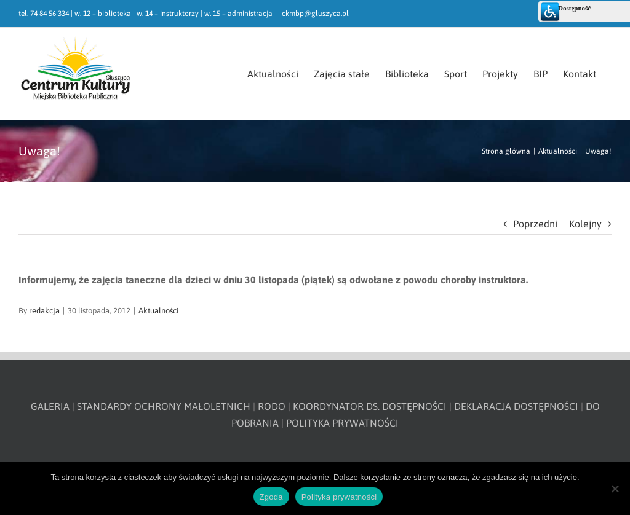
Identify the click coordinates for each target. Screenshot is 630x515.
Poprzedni (535, 223)
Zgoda (271, 496)
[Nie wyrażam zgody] (614, 488)
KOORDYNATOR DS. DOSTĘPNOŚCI (370, 406)
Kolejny (585, 223)
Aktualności (158, 310)
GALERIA (50, 406)
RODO (271, 406)
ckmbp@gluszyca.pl (315, 13)
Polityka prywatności (339, 496)
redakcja (44, 310)
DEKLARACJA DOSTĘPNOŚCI (516, 406)
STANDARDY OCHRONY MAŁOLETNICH (163, 406)
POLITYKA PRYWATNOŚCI (342, 422)
